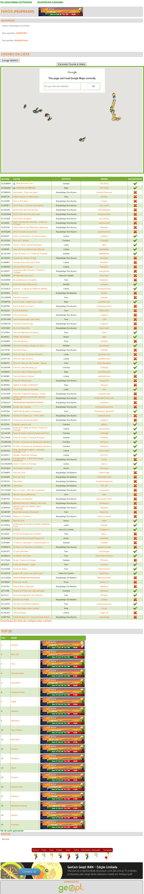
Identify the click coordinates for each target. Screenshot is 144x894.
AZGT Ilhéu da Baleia (22, 219)
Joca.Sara (104, 275)
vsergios (104, 284)
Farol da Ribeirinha (21, 328)
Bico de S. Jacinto (21, 240)
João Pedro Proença (104, 556)
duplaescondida (104, 547)
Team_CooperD (104, 516)
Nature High (104, 473)
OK (93, 86)
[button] (37, 112)
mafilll (13, 702)
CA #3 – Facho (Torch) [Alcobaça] (27, 245)
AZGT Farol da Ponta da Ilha (25, 210)
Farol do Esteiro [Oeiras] (23, 376)
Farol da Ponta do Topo (23, 324)
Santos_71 (104, 582)
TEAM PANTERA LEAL (104, 398)
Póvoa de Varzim (20, 582)
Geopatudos (104, 346)
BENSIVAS (104, 311)
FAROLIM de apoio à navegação (27, 411)
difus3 (13, 768)
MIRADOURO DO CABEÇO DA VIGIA (29, 503)
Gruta (104, 459)
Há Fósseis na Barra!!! (22, 468)
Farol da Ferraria (20, 315)
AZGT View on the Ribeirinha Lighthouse (30, 227)
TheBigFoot (104, 529)
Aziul (104, 332)
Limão (104, 608)
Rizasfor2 (104, 262)
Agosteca (104, 586)
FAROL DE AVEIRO (21, 337)
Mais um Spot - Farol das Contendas (28, 490)
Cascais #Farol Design (23, 267)
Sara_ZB (15, 654)
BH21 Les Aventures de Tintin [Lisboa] (29, 236)
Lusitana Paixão (18, 692)
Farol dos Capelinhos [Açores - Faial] (29, 394)
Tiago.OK (104, 613)
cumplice (104, 341)
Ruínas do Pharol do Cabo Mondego (28, 591)
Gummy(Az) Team (104, 499)
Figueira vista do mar (22, 424)
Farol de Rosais (20, 350)
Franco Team (104, 451)
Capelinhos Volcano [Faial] (24, 258)
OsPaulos (104, 442)
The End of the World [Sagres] (26, 604)
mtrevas (104, 297)
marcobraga (104, 617)
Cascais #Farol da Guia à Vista (26, 262)
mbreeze (104, 385)
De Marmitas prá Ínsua (23, 275)
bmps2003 (15, 683)
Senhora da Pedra (21, 600)
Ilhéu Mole (17, 481)
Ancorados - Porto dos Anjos (25, 192)
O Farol (16, 529)
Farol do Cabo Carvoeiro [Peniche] (28, 354)
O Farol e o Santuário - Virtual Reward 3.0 (31, 543)
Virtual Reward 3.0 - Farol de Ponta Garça (31, 617)
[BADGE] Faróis (21, 41)
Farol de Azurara (20, 341)
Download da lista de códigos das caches (26, 620)
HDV (104, 245)
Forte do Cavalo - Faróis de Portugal (28, 437)
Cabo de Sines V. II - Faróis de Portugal (30, 254)
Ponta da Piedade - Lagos (24, 564)
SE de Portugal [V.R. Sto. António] (27, 595)
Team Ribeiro (16, 730)
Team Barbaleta (104, 363)
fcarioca (14, 749)
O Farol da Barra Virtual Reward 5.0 (28, 538)
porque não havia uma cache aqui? (28, 573)
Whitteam (15, 758)
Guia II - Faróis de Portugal (24, 464)
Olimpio (104, 525)
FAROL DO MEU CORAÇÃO (25, 385)
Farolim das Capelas (22, 407)
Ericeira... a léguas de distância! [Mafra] (30, 289)
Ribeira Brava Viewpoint (23, 586)
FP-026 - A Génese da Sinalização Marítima (32, 446)
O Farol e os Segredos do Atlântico (28, 547)
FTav (13, 664)
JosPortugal (104, 551)
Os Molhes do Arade (22, 556)
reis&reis (15, 711)
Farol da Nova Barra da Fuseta (26, 319)
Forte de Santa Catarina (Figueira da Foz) (31, 433)
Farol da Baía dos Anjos (23, 306)
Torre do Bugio (19, 613)
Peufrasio (24, 11)
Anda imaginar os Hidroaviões (26, 197)
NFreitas (104, 595)
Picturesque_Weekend (104, 411)
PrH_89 (104, 486)
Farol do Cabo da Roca (23, 359)
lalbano (104, 424)
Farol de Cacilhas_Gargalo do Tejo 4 (28, 346)
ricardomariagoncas (104, 481)
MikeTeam (15, 739)
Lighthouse (18, 486)
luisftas (104, 293)
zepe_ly (104, 464)
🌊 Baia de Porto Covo (23, 183)
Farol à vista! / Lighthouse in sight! (27, 302)
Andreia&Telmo (104, 289)
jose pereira (104, 219)
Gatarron (15, 796)
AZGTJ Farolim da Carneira (25, 232)
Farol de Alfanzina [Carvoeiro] (26, 332)
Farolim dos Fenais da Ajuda (25, 420)
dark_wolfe (104, 205)
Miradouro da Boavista (22, 499)
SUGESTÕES (21, 33)
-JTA (104, 319)
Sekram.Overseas (104, 192)
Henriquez (104, 468)
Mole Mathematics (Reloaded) (26, 512)
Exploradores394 (104, 306)
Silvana (14, 815)
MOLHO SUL (19, 521)
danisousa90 (104, 223)
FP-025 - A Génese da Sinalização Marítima (32, 442)
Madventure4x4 (104, 578)
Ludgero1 (104, 315)
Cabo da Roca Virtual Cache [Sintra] (28, 249)
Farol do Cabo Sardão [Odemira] (27, 372)
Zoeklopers (104, 503)
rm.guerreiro (104, 490)
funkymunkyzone (104, 604)
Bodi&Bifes (104, 249)
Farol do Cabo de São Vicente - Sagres (30, 363)
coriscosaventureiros (104, 407)
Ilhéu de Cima (19, 473)
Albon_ (104, 534)
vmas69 (104, 543)
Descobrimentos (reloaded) (24, 280)
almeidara (104, 258)
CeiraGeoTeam (17, 673)
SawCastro (104, 573)
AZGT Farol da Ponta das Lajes (26, 214)
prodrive (104, 236)
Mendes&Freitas (104, 477)
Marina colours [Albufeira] (24, 494)
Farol (15, 293)
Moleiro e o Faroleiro (22, 516)
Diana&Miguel (104, 210)
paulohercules (104, 302)
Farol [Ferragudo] (20, 297)
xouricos (104, 564)
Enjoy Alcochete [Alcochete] (25, 284)
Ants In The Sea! (20, 201)
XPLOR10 (104, 184)
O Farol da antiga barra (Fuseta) (27, 534)
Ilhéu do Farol (19, 477)
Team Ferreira (104, 569)
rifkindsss (104, 591)
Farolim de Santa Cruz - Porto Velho (28, 416)
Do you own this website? (57, 86)
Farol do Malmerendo (22, 381)
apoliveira (15, 721)
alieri (104, 494)
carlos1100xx (104, 429)
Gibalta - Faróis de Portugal (25, 455)
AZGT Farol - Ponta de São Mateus (28, 205)
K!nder (104, 201)
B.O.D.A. (104, 455)
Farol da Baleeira (20, 311)
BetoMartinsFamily (19, 806)
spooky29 (104, 402)
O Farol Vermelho (20, 551)
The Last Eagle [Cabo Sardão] (26, 608)
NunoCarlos (104, 328)
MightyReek (104, 254)
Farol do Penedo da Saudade (25, 389)
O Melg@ (104, 240)
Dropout (14, 777)
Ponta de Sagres (20, 569)
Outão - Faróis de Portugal (24, 560)
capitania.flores (104, 214)
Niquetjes (104, 227)
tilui (104, 389)
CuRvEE (104, 350)
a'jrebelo (104, 197)
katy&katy (104, 538)
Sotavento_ (104, 280)
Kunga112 (104, 381)
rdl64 (104, 337)
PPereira (104, 437)
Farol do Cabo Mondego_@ (25, 367)
